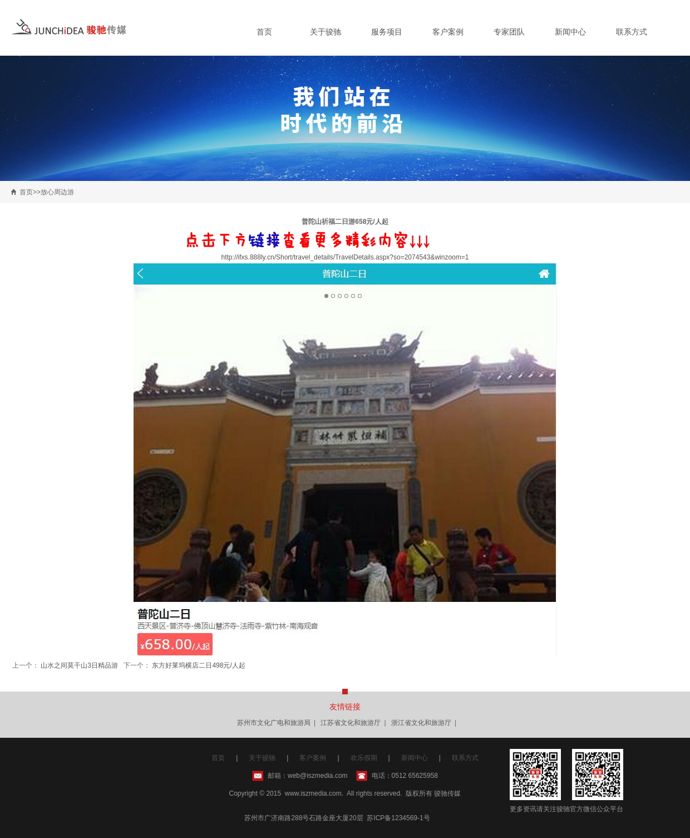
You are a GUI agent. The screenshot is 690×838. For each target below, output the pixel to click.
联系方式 (631, 31)
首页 (264, 31)
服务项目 (386, 31)
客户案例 (448, 31)
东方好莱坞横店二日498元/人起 (198, 665)
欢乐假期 (364, 758)
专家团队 (509, 31)
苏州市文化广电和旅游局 (273, 723)
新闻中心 (570, 31)
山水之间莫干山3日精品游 (79, 665)
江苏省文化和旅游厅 (351, 723)
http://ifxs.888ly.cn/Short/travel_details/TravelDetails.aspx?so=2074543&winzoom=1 (345, 257)
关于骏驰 (325, 31)
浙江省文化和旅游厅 (421, 723)
